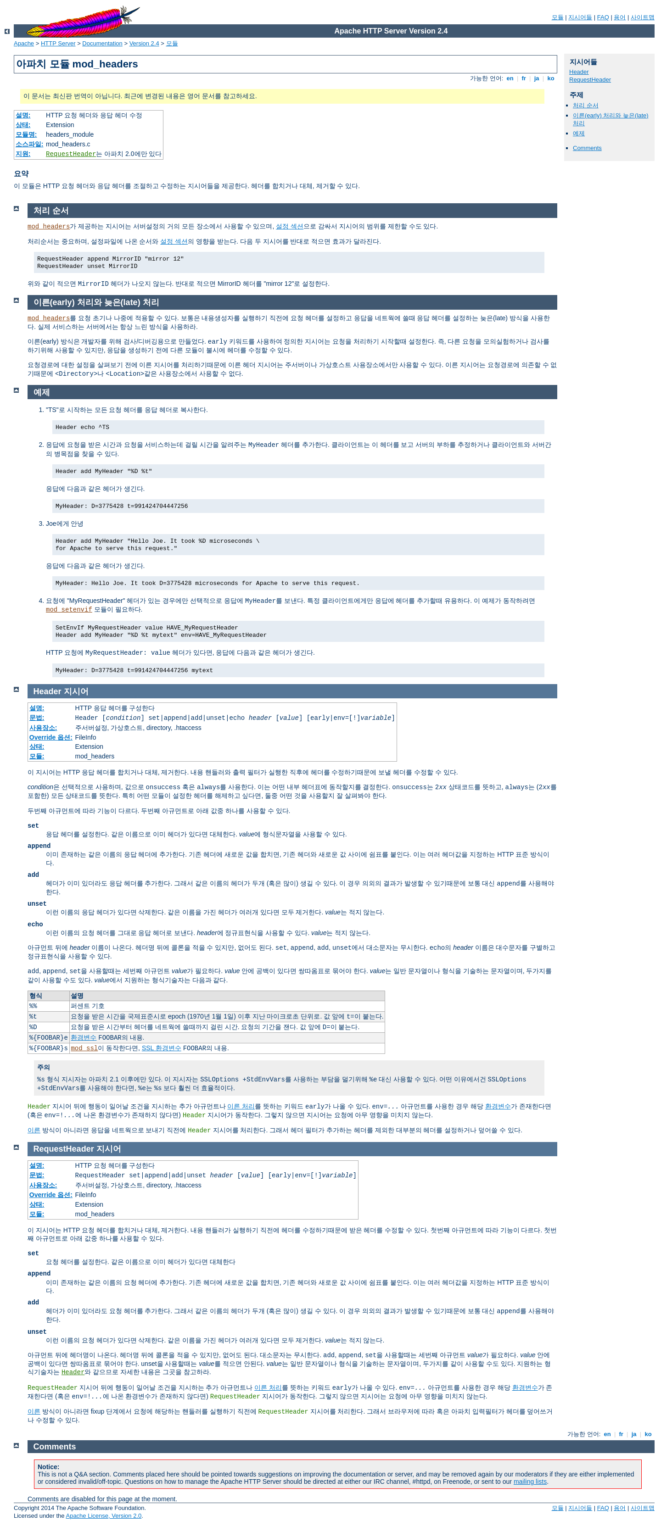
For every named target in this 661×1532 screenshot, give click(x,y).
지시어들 (580, 17)
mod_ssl (84, 1048)
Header (579, 71)
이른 (34, 1130)
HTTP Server (58, 43)
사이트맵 (643, 17)
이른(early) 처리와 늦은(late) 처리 (96, 302)
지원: (23, 153)
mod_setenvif (69, 609)
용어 (620, 17)
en (510, 78)
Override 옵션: (51, 737)
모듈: (37, 756)
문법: (37, 717)
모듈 (558, 17)
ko (551, 78)
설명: (23, 115)
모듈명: (26, 134)
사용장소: (43, 727)
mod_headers (49, 226)
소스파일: (30, 144)
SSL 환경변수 (161, 1048)
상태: (23, 124)
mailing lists (530, 1481)
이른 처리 (241, 1106)
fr (524, 78)
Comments (587, 148)
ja (536, 78)
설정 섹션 (289, 226)
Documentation (102, 43)
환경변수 (83, 1037)
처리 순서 (586, 105)
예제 (579, 133)
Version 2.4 (144, 43)
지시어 (76, 691)
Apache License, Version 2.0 (103, 1515)
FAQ (603, 17)
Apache (24, 43)
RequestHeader (71, 154)
